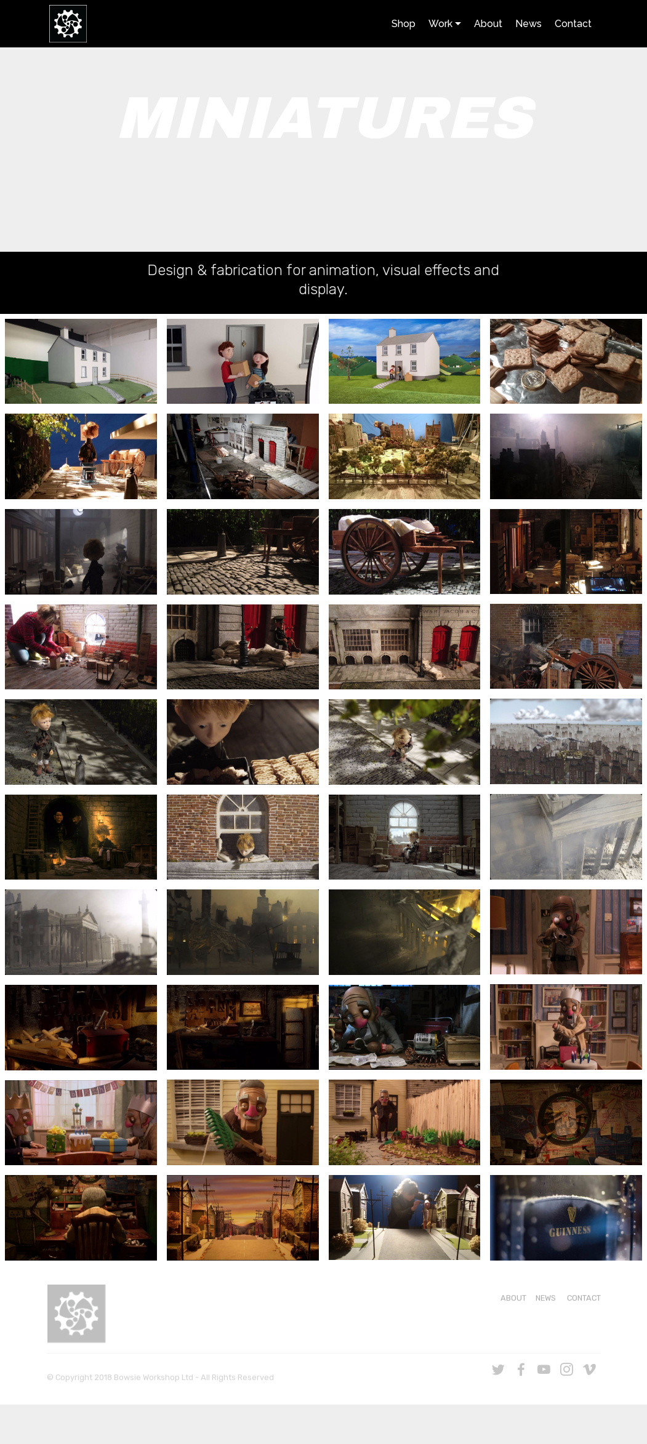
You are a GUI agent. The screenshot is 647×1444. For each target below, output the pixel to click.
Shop (404, 24)
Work (440, 24)
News (528, 24)
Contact (573, 24)
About (488, 24)
